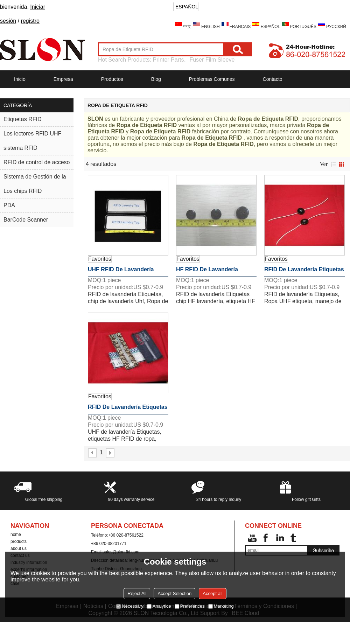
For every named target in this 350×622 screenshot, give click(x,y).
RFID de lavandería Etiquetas (304, 269)
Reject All (136, 593)
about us (18, 548)
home (15, 534)
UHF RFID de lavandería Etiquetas (121, 271)
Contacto (272, 79)
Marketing (221, 606)
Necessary (129, 606)
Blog (156, 79)
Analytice (159, 606)
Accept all (212, 593)
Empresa (63, 79)
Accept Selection (174, 593)
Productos (112, 79)
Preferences (190, 606)
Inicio (20, 79)
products (18, 541)
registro (30, 21)
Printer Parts (168, 60)
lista (333, 164)
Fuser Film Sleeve (211, 60)
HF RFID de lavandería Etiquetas (207, 271)
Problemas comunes (212, 79)
